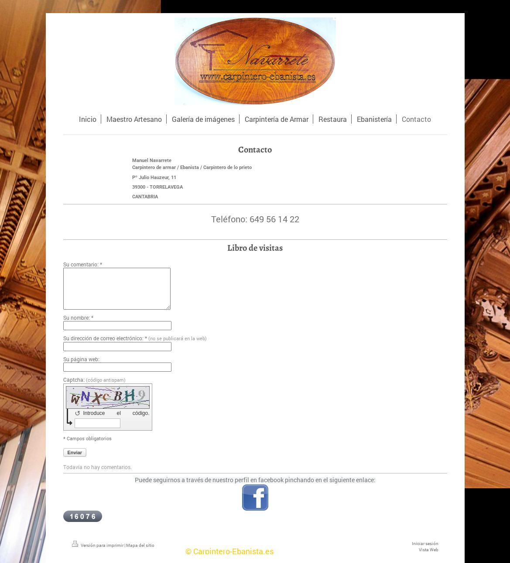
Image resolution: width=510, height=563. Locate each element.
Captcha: (94, 379)
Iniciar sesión (425, 543)
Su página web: (81, 359)
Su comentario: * (82, 264)
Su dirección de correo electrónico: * (135, 338)
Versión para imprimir (98, 545)
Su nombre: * (78, 317)
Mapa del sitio (140, 545)
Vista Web (428, 550)
